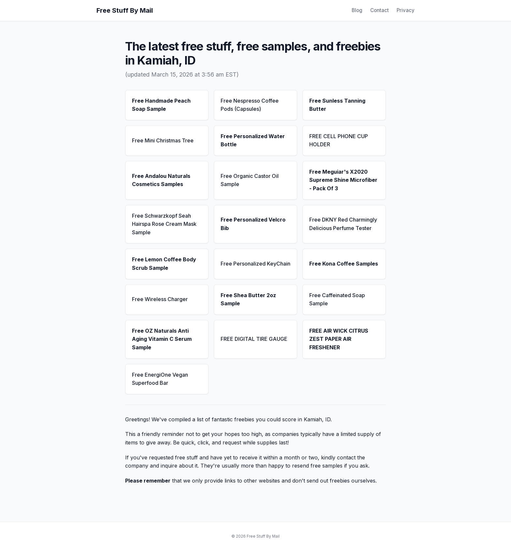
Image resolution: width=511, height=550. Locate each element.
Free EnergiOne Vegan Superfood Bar (160, 378)
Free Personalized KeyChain (255, 263)
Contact (379, 10)
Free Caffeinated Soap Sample (337, 299)
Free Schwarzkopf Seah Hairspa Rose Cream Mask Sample (164, 224)
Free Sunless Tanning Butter (337, 104)
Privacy (406, 10)
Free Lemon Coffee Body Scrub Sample (164, 263)
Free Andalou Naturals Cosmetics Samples (161, 180)
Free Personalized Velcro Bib (253, 223)
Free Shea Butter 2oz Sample (248, 299)
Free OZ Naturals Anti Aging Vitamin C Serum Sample (162, 339)
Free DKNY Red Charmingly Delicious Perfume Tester (343, 223)
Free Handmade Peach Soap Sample (161, 104)
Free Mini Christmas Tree (163, 140)
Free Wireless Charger (160, 299)
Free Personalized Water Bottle (253, 140)
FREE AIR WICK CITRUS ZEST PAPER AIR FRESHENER (338, 339)
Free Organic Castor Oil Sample (250, 180)
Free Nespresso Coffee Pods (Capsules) (250, 104)
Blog (357, 10)
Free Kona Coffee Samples (343, 263)
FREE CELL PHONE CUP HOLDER (338, 140)
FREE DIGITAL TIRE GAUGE (254, 339)
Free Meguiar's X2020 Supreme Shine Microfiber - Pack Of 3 (343, 180)
